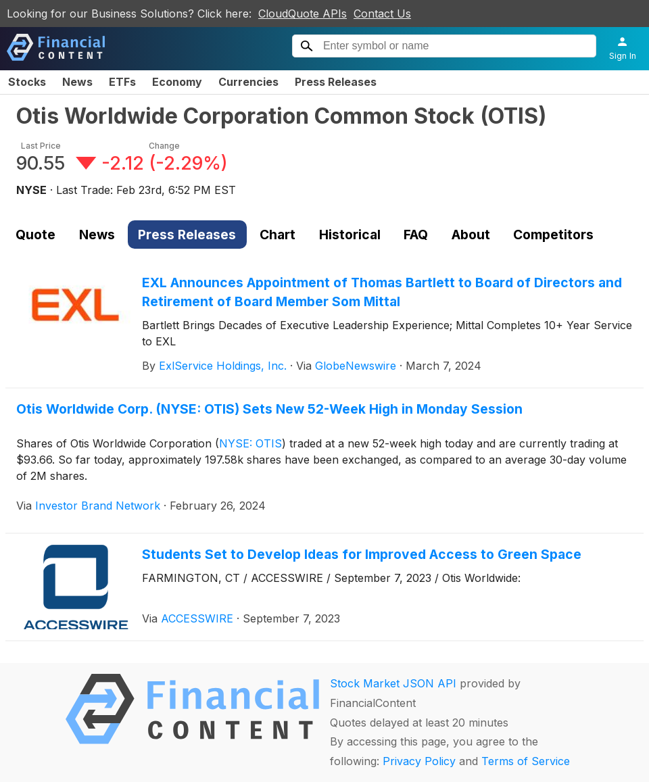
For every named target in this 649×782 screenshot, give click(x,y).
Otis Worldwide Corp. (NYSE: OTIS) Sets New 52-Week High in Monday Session (269, 409)
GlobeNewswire (355, 365)
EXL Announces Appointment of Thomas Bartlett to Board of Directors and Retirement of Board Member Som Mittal (382, 292)
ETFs (122, 82)
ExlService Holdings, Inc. (223, 365)
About (471, 234)
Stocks (27, 82)
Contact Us (382, 13)
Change (164, 146)
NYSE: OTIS (250, 443)
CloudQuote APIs (302, 13)
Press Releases (336, 82)
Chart (277, 234)
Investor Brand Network (97, 505)
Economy (177, 82)
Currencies (248, 82)
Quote (35, 234)
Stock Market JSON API (393, 683)
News (77, 82)
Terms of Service (525, 761)
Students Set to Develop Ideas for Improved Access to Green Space (361, 554)
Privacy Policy (419, 761)
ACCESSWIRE (197, 618)
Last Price (41, 146)
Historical (350, 234)
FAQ (416, 234)
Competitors (553, 234)
